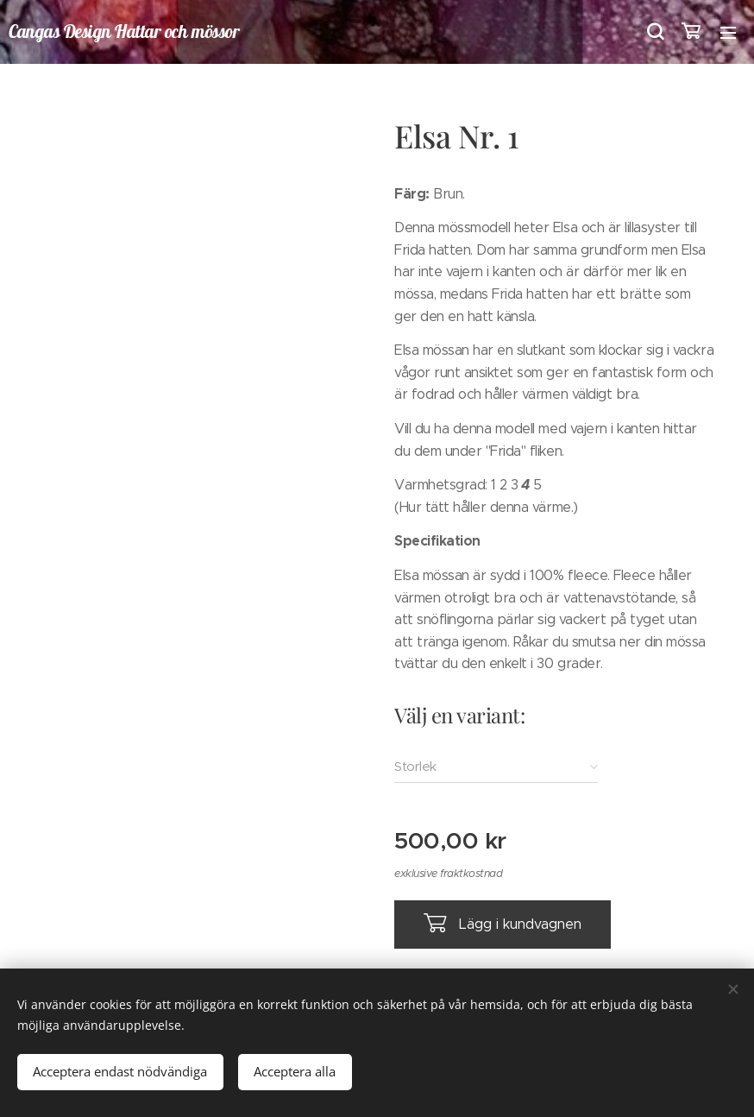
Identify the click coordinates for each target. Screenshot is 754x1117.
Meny (728, 33)
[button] (654, 32)
